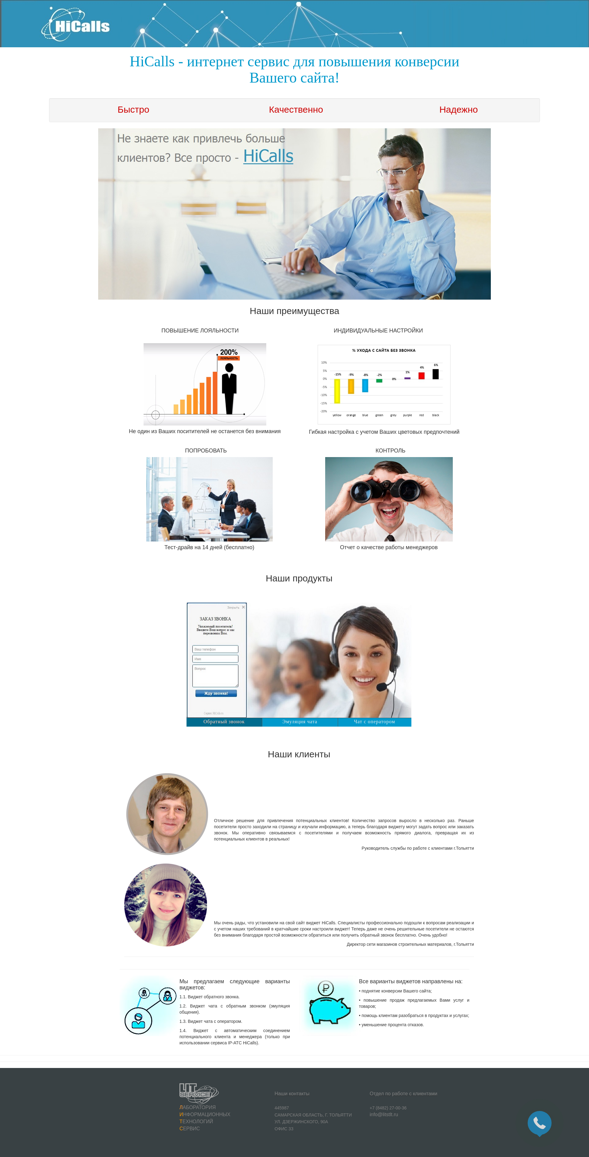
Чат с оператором (374, 721)
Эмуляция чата (300, 721)
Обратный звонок (223, 721)
